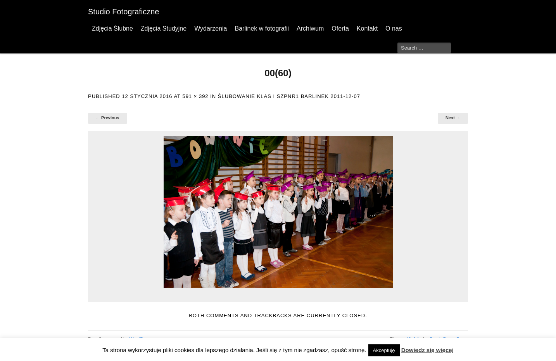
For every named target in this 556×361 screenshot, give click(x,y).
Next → (452, 117)
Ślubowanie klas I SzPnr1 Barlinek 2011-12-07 (289, 96)
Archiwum (310, 28)
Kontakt (367, 28)
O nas (393, 28)
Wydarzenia (210, 28)
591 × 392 (195, 96)
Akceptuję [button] (384, 350)
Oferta (340, 28)
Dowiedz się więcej (427, 350)
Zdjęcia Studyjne (163, 28)
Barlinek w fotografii (262, 28)
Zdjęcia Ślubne (112, 28)
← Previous (107, 117)
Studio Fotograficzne (123, 11)
